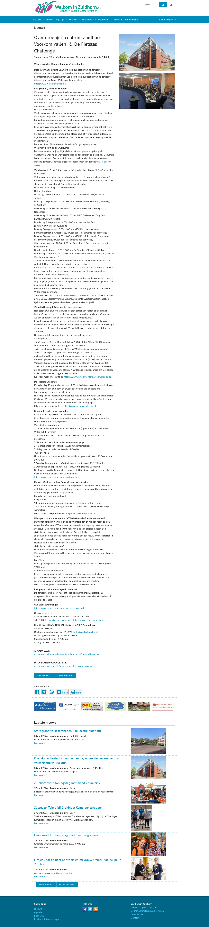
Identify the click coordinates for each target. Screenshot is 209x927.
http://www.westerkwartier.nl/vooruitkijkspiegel (88, 376)
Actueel (37, 19)
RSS (95, 909)
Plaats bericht (166, 19)
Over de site (137, 914)
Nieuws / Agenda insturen (144, 907)
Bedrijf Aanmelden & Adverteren (147, 910)
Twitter (90, 909)
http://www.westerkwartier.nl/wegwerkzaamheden (60, 608)
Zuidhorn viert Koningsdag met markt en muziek (67, 783)
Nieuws (39, 28)
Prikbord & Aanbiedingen (125, 19)
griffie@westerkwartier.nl (82, 513)
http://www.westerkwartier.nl (49, 83)
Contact (135, 917)
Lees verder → (41, 742)
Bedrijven (103, 19)
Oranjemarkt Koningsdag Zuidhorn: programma (66, 835)
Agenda (38, 912)
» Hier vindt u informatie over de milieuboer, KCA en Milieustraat (67, 654)
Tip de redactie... (65, 675)
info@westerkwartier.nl (61, 620)
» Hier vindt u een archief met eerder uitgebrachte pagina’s (63, 666)
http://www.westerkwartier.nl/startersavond (56, 477)
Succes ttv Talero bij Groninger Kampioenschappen (68, 808)
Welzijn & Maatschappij (81, 19)
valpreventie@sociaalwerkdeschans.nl (78, 295)
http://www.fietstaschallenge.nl (80, 406)
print (76, 692)
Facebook (84, 909)
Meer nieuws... (43, 675)
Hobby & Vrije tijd (55, 19)
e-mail (62, 692)
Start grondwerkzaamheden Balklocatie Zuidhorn (67, 731)
